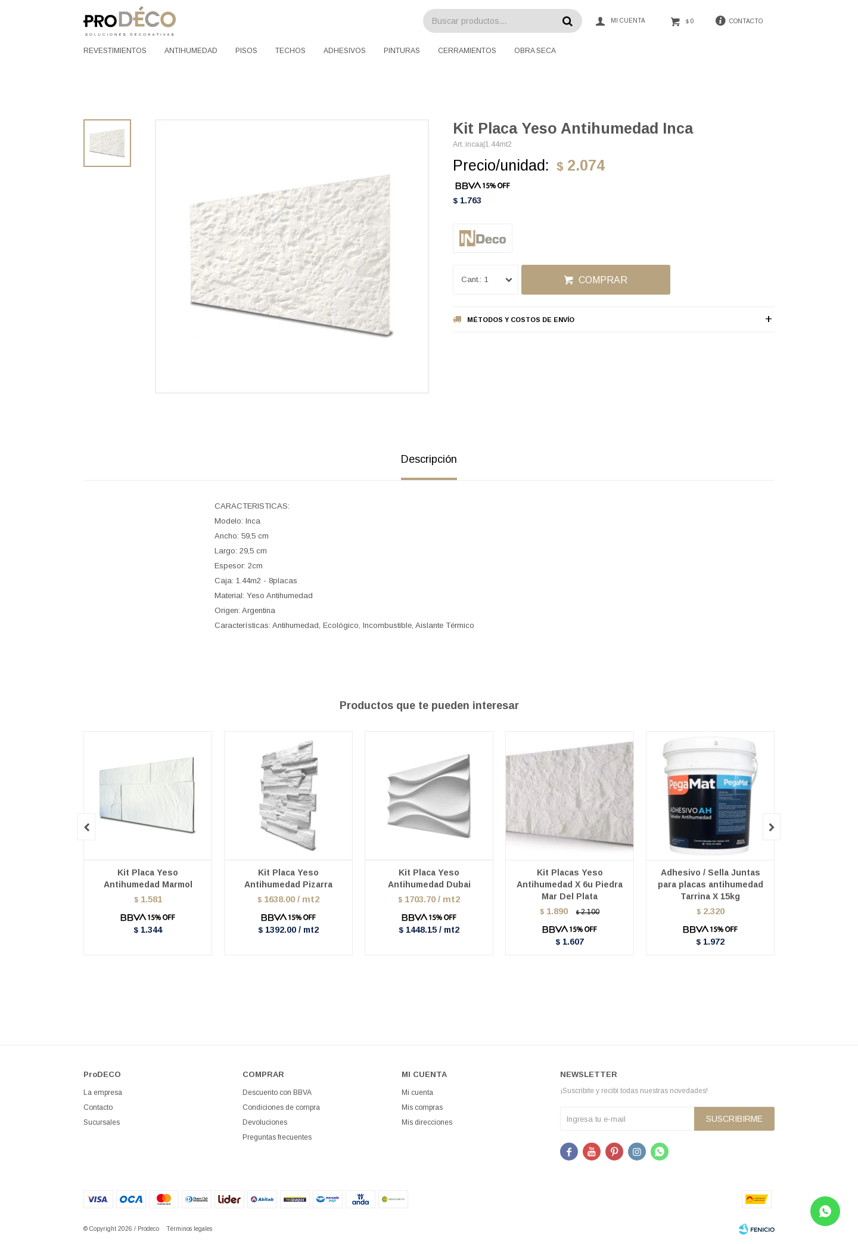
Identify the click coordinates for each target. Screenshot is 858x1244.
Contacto (98, 1107)
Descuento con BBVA (277, 1092)
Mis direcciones (427, 1122)
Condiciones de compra (281, 1107)
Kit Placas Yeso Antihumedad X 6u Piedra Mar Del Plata (570, 884)
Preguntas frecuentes (277, 1137)
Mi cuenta (417, 1092)
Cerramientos (467, 51)
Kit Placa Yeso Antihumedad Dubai (429, 878)
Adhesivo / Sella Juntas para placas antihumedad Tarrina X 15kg (710, 884)
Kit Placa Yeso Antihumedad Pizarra (288, 878)
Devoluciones (265, 1122)
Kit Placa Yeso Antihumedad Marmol (148, 878)
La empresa (102, 1092)
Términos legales (189, 1229)
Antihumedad (190, 51)
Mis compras (422, 1107)
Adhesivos (345, 51)
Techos (290, 51)
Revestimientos (115, 51)
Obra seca (535, 51)
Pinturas (402, 51)
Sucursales (101, 1122)
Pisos (246, 51)
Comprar (603, 280)
